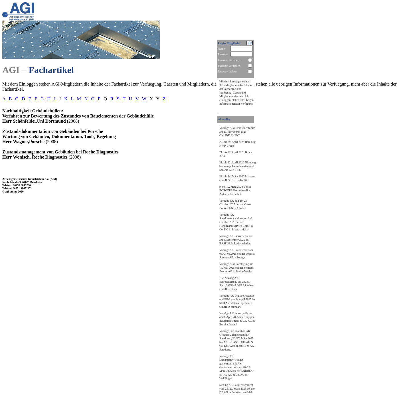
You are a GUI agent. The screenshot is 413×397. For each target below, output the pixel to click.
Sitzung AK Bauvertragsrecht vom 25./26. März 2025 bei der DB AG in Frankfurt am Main (237, 388)
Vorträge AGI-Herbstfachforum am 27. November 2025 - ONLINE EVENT (237, 131)
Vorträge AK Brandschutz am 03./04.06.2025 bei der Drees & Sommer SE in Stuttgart (237, 253)
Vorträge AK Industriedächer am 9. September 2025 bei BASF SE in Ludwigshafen (235, 239)
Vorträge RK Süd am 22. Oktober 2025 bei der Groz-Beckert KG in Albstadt (235, 204)
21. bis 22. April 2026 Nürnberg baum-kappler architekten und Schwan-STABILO (237, 166)
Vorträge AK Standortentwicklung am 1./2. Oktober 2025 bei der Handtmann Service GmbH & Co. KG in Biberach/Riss (236, 222)
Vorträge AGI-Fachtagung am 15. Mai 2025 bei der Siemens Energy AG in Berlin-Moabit (236, 267)
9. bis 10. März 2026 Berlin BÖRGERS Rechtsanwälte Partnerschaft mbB (235, 190)
